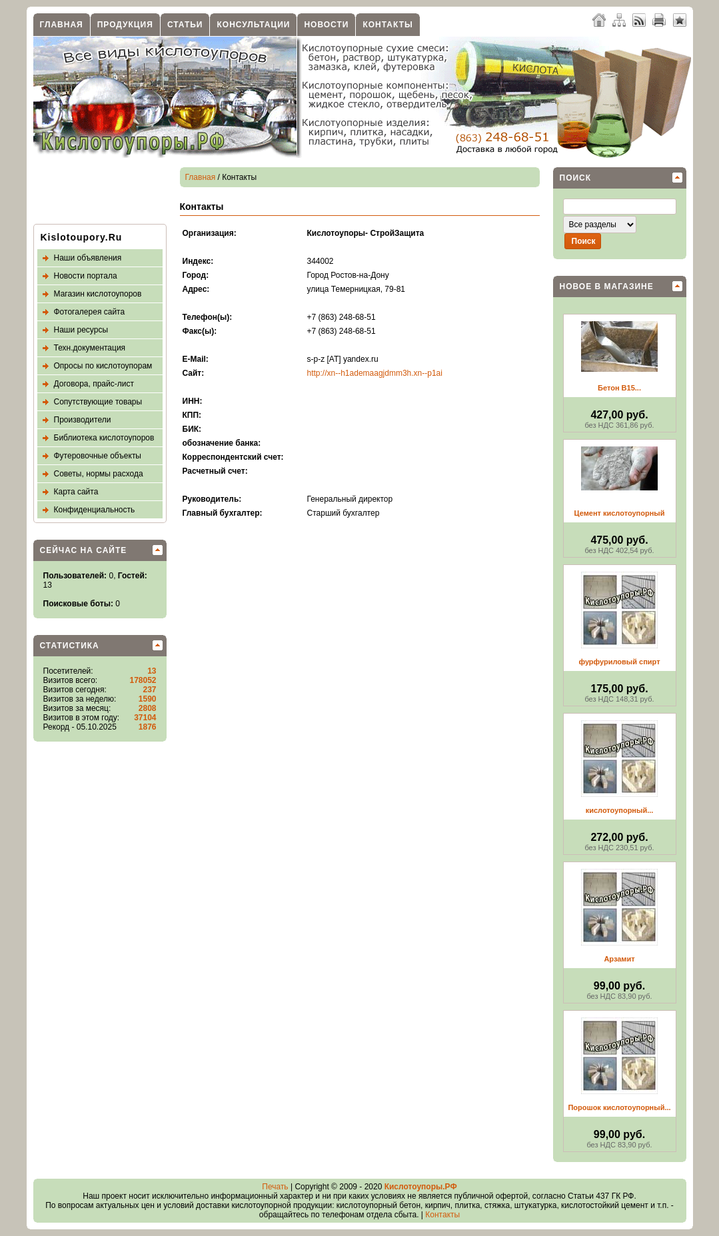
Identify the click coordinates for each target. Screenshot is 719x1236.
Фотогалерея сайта (89, 311)
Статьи (185, 24)
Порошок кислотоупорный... (619, 1107)
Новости (326, 24)
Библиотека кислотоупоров (104, 437)
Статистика (69, 645)
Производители (82, 419)
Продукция (125, 24)
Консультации (253, 24)
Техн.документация (90, 347)
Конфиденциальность (94, 509)
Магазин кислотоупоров (98, 294)
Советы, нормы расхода (98, 473)
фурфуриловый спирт (619, 662)
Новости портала (85, 276)
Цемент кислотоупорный (619, 513)
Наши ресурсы (81, 329)
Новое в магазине (607, 286)
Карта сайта (76, 491)
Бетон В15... (619, 388)
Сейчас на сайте (83, 550)
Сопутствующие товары (98, 401)
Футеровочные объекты (98, 455)
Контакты (387, 24)
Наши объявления (88, 258)
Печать (275, 1186)
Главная (61, 24)
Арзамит (619, 959)
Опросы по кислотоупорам (103, 365)
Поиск (576, 178)
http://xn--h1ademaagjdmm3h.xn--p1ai (374, 373)
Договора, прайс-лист (94, 383)
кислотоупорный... (620, 810)
